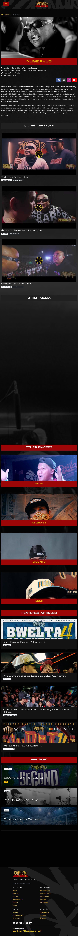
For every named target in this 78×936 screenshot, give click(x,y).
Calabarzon (44, 896)
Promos (43, 918)
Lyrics (15, 905)
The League (44, 912)
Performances (18, 915)
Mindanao (44, 902)
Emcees (7, 15)
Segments (16, 918)
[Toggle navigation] (6, 4)
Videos (15, 902)
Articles (15, 893)
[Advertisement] (39, 423)
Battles (15, 912)
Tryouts (43, 915)
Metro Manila (45, 891)
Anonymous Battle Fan (10, 715)
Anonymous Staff (9, 749)
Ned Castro (7, 645)
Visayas (43, 899)
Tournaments (17, 899)
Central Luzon (45, 893)
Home (15, 891)
